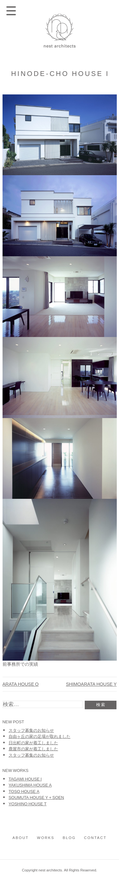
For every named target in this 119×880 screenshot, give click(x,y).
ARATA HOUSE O (21, 683)
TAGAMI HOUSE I (25, 779)
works (45, 837)
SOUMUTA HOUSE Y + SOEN (36, 797)
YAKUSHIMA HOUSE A (30, 785)
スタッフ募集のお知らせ (31, 730)
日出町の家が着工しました (33, 742)
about (20, 837)
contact (95, 837)
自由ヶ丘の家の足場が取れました (39, 736)
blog (69, 837)
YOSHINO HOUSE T (28, 804)
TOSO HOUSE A (24, 791)
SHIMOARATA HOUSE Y (91, 683)
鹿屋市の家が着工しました (33, 749)
